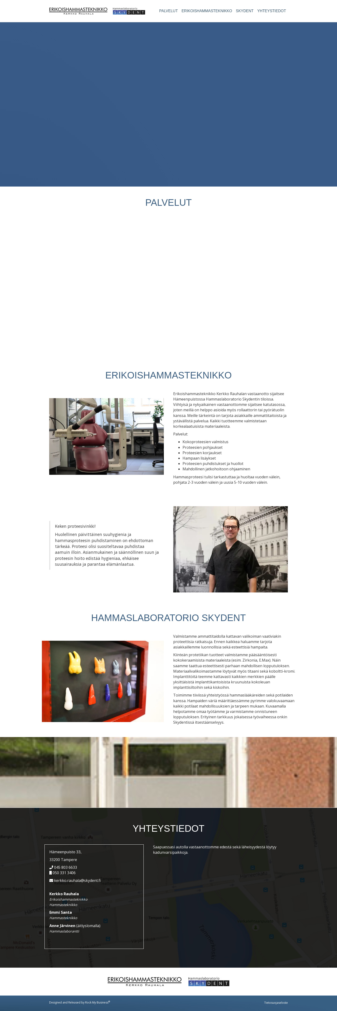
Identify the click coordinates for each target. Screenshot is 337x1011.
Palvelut (168, 11)
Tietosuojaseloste (276, 1003)
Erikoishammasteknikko (207, 11)
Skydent (245, 11)
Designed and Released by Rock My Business (78, 1002)
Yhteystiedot (271, 11)
